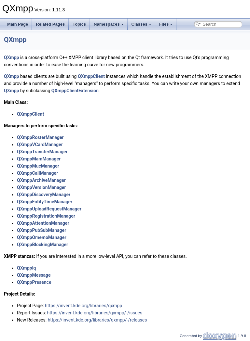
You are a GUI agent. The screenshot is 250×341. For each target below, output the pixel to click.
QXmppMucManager (38, 166)
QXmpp (15, 40)
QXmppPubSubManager (41, 230)
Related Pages (50, 24)
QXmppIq (26, 268)
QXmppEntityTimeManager (44, 201)
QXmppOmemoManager (41, 237)
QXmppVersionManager (41, 187)
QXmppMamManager (39, 158)
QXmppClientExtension (75, 90)
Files (166, 24)
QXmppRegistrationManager (46, 216)
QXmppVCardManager (40, 144)
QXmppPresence (34, 282)
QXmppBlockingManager (42, 244)
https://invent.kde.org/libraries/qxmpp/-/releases (97, 319)
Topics (79, 24)
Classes (141, 24)
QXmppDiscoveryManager (43, 194)
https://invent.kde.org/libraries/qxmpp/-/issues (95, 312)
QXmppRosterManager (40, 137)
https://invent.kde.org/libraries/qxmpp (83, 305)
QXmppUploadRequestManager (49, 208)
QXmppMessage (34, 275)
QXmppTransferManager (42, 151)
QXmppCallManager (37, 173)
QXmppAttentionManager (43, 223)
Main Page (17, 24)
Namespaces (109, 24)
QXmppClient (91, 76)
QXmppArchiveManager (41, 180)
